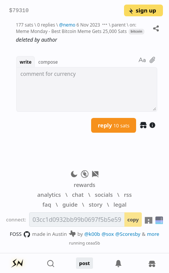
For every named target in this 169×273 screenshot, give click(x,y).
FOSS (20, 234)
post (84, 263)
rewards (84, 184)
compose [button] (48, 62)
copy (133, 219)
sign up (142, 10)
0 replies (46, 25)
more (153, 234)
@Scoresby (127, 234)
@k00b (92, 234)
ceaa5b (93, 243)
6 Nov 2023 (88, 25)
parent (119, 25)
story (95, 204)
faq (46, 204)
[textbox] (86, 89)
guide (70, 204)
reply (114, 125)
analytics (49, 194)
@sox (108, 234)
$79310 (19, 10)
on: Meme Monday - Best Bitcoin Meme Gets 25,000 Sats (76, 28)
